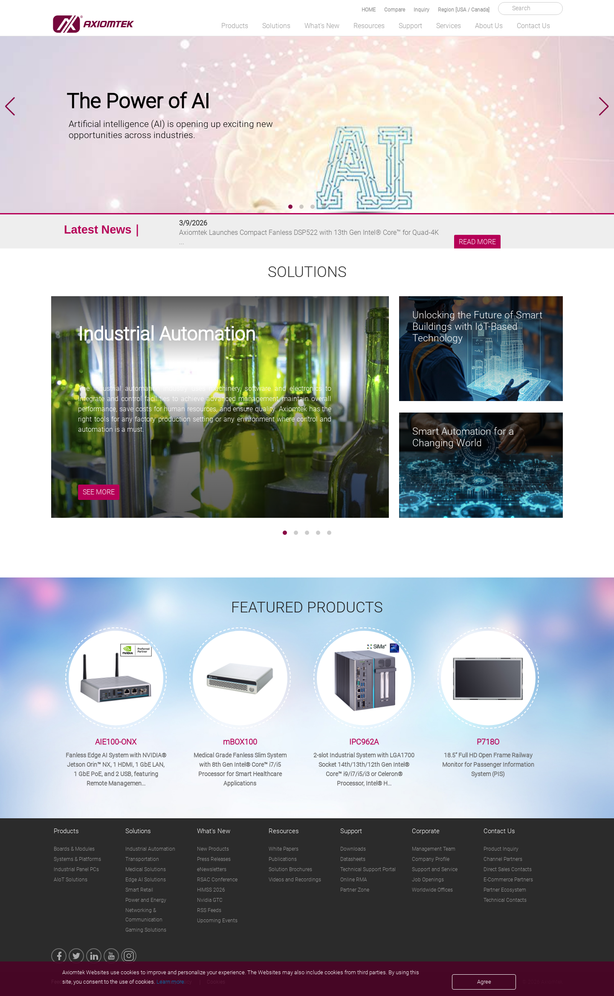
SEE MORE (99, 492)
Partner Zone (354, 890)
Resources (369, 26)
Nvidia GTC (210, 900)
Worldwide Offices (432, 890)
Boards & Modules (74, 849)
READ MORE (477, 242)
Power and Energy (145, 900)
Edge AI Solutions (145, 880)
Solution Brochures (290, 869)
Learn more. (170, 982)
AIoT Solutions (70, 880)
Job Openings (428, 880)
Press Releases (214, 859)
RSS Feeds (209, 910)
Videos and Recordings (295, 880)
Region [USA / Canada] (463, 10)
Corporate (426, 831)
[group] (307, 106)
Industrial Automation (150, 849)
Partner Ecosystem (505, 890)
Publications (283, 859)
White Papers (283, 849)
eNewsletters (211, 869)
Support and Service (435, 869)
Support (410, 26)
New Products (213, 849)
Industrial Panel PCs (76, 869)
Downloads (353, 849)
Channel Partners (503, 859)
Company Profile (430, 859)
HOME (369, 10)
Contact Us (533, 26)
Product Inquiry (501, 849)
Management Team (433, 849)
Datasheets (352, 859)
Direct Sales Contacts (508, 869)
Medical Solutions (145, 869)
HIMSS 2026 (211, 890)
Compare (394, 10)
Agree (484, 982)
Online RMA (353, 880)
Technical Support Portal (368, 869)
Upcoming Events (217, 921)
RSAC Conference (217, 880)
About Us (489, 26)
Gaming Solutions (145, 930)
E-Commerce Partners (508, 880)
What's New (321, 26)
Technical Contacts (505, 900)
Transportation (142, 859)
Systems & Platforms (77, 859)
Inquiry (421, 10)
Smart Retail (139, 890)
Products (234, 26)
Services (448, 26)
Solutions (276, 26)
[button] (604, 106)
